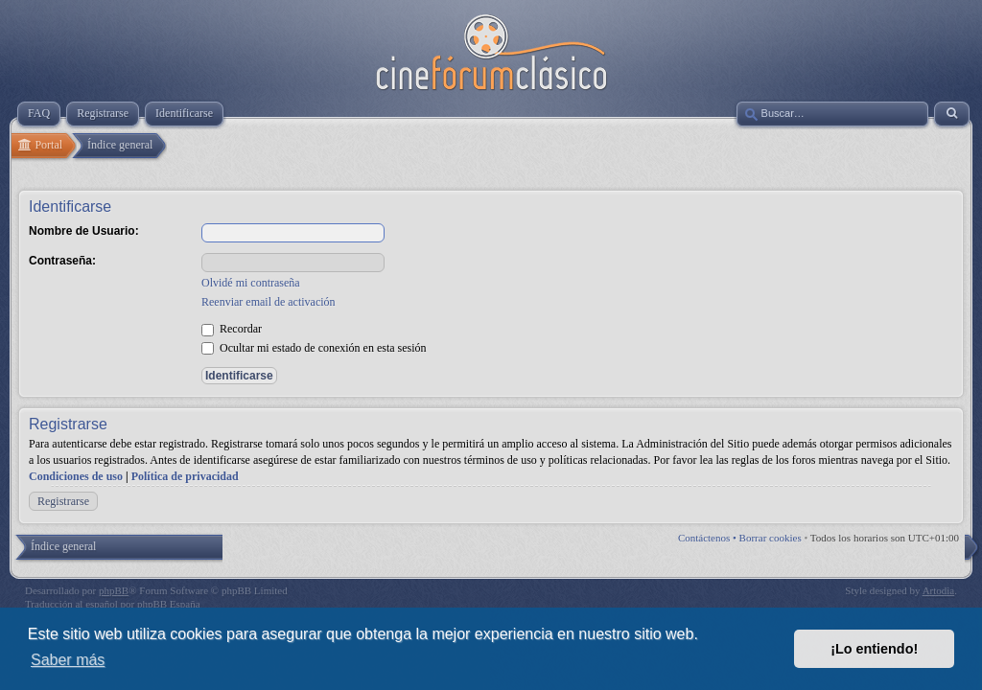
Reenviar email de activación (268, 302)
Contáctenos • (708, 537)
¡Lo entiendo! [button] (874, 648)
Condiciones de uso (76, 476)
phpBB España (168, 604)
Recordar (231, 328)
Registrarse (63, 501)
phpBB (114, 590)
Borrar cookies (770, 537)
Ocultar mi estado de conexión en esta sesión (314, 348)
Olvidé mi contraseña (250, 282)
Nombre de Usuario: (84, 231)
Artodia (939, 590)
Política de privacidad (185, 476)
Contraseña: (62, 260)
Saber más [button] (68, 660)
